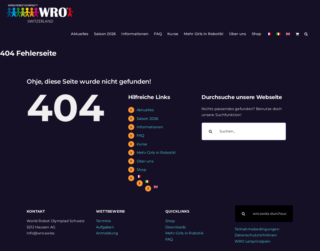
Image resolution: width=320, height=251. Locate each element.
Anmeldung (107, 233)
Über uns (145, 161)
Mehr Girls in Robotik (184, 233)
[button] (306, 34)
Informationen (150, 127)
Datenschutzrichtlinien (256, 235)
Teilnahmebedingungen (257, 229)
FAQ (140, 135)
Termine (103, 221)
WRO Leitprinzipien (252, 241)
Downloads (175, 227)
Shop (141, 170)
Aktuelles (145, 110)
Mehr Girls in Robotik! (156, 152)
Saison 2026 (147, 119)
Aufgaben (105, 227)
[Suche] (210, 131)
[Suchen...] (244, 131)
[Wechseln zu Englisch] (288, 34)
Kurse (142, 144)
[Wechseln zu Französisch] (269, 34)
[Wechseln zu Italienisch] (278, 34)
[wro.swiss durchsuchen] (264, 214)
